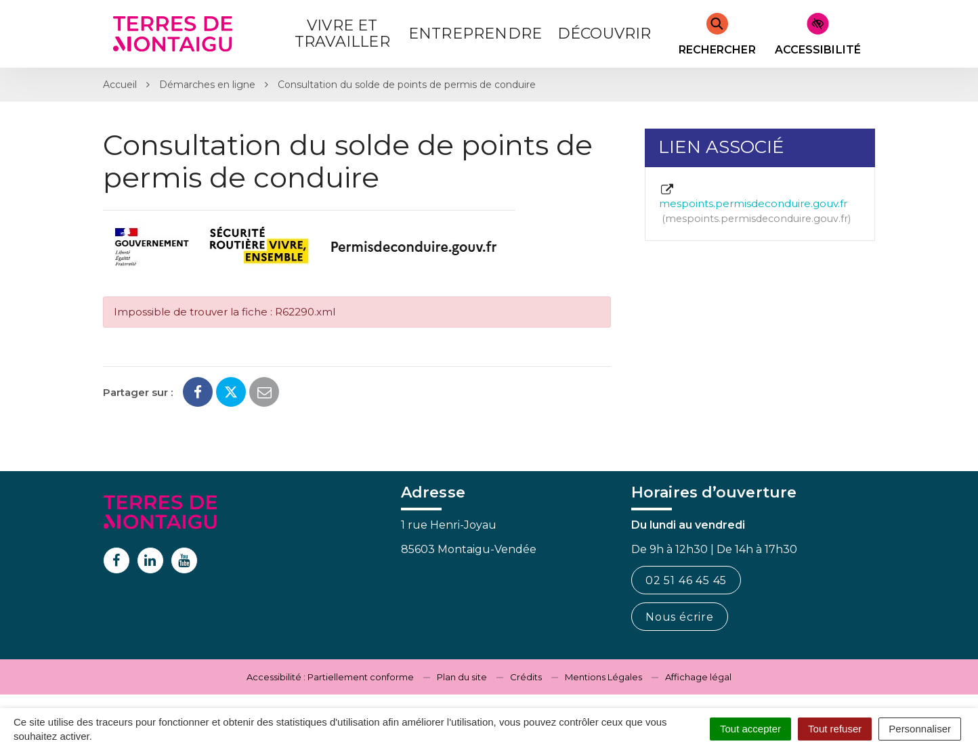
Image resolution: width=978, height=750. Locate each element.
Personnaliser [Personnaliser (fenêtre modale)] (920, 728)
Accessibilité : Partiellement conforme (330, 676)
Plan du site (462, 676)
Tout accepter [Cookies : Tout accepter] (750, 728)
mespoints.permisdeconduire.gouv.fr (755, 204)
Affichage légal (698, 676)
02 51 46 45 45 (686, 580)
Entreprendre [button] (475, 33)
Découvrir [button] (604, 33)
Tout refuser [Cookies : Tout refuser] (835, 728)
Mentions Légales (603, 676)
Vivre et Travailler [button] (342, 33)
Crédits (526, 676)
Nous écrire (679, 617)
